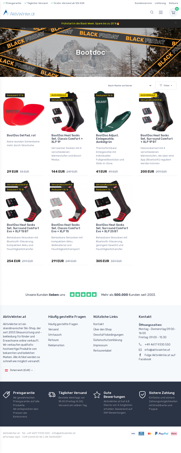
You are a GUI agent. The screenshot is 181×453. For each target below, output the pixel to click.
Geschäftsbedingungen (108, 334)
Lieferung (160, 3)
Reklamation (56, 345)
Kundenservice (143, 3)
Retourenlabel (102, 350)
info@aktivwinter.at (154, 350)
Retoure (173, 3)
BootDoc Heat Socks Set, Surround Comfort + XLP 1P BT (157, 139)
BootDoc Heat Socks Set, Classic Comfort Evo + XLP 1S (65, 228)
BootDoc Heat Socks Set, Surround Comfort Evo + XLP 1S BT (23, 228)
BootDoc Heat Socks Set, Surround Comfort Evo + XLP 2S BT (112, 228)
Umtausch (55, 334)
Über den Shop (102, 329)
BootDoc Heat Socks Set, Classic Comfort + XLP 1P (67, 139)
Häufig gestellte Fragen (63, 324)
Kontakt (98, 324)
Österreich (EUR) (17, 370)
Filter (165, 85)
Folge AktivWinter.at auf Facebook (157, 357)
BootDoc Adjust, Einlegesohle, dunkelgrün (107, 139)
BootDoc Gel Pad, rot (21, 135)
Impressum (100, 345)
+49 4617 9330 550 (154, 344)
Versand (53, 329)
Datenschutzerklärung (107, 340)
